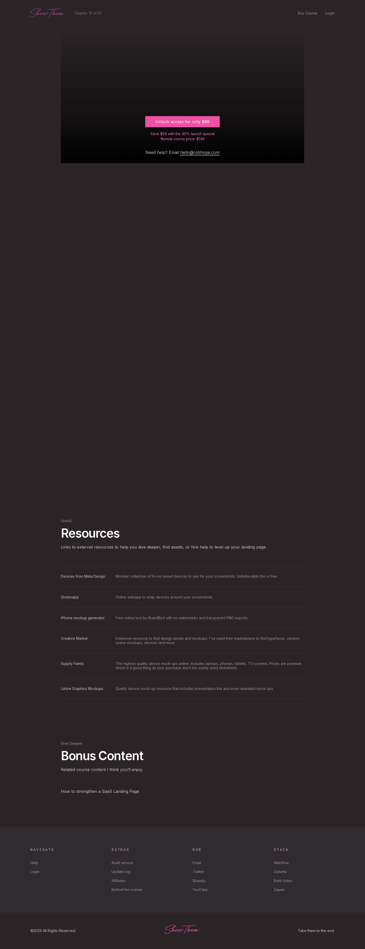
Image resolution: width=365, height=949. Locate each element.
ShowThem (47, 13)
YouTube (200, 889)
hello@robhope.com (200, 152)
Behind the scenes (127, 889)
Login (330, 13)
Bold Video (283, 881)
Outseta (280, 871)
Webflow (281, 863)
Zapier (279, 889)
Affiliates (118, 881)
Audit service (122, 863)
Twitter (198, 871)
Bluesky (199, 881)
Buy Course (307, 13)
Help (34, 863)
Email (197, 863)
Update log (121, 871)
